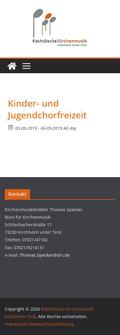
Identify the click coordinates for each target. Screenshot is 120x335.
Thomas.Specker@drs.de (45, 255)
